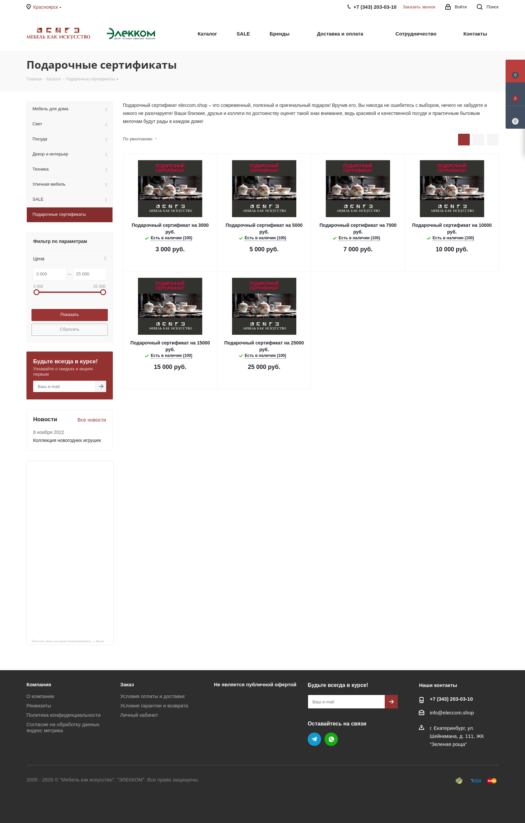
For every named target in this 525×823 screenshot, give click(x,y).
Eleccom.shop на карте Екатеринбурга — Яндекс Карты (73, 641)
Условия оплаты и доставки (152, 696)
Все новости (91, 420)
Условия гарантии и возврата (154, 705)
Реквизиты (38, 705)
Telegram (314, 739)
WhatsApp (331, 739)
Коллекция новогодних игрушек (67, 440)
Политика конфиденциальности (63, 715)
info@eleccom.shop (452, 712)
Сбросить (69, 329)
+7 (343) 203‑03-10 (451, 699)
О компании (40, 696)
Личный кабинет (139, 715)
